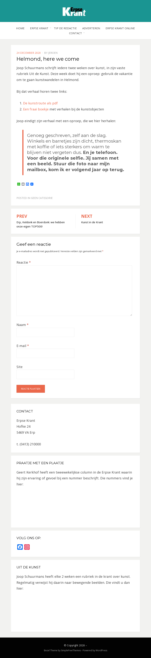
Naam (22, 325)
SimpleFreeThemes (71, 650)
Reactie (23, 262)
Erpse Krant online (120, 28)
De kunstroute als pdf (40, 103)
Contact (75, 33)
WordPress (101, 650)
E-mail (22, 346)
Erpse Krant (39, 28)
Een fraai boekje (36, 109)
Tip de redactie (65, 28)
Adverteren (91, 28)
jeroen (53, 52)
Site (19, 367)
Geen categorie (42, 198)
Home (20, 28)
